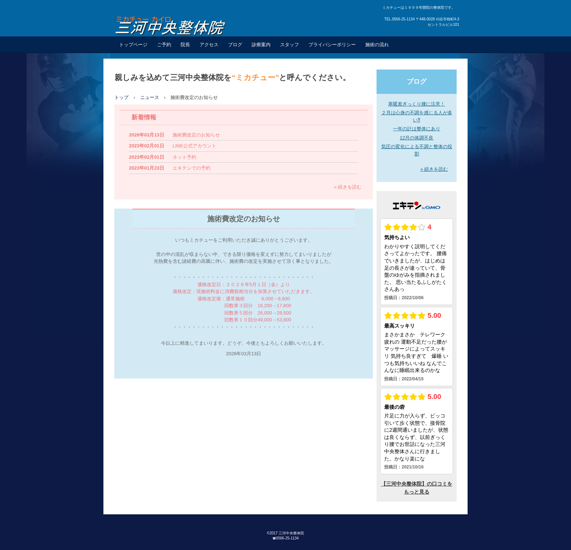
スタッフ (289, 44)
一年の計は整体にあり (416, 128)
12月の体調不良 (416, 138)
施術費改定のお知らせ (196, 135)
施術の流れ (377, 44)
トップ (121, 97)
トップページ (133, 44)
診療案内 (261, 44)
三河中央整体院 (175, 25)
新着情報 (143, 117)
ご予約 (164, 44)
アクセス (209, 44)
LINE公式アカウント (194, 146)
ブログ (235, 44)
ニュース (149, 97)
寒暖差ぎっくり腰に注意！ (416, 104)
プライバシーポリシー (332, 44)
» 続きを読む (348, 187)
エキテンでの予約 (191, 168)
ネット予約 (184, 157)
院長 (185, 44)
